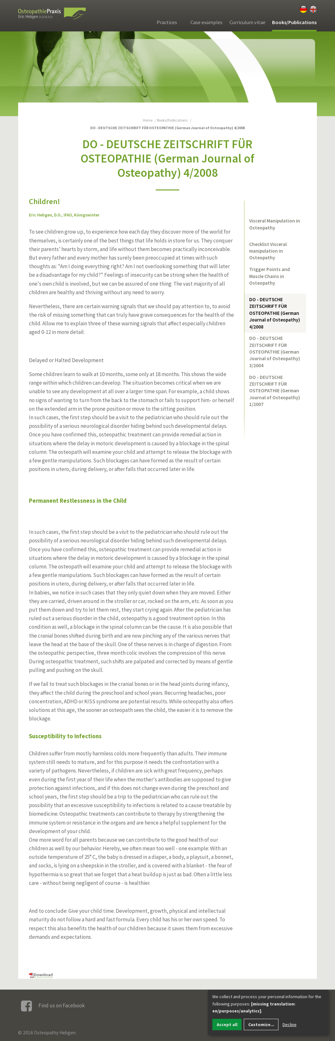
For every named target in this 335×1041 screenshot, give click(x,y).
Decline (290, 1024)
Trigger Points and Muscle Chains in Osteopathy (269, 276)
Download (43, 975)
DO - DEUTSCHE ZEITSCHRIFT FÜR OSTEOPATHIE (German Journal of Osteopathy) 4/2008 (274, 313)
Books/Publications (294, 22)
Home (148, 120)
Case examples (206, 22)
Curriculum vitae (247, 22)
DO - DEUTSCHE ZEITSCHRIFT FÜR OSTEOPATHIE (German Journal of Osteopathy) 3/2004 (274, 351)
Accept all (227, 1024)
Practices (167, 22)
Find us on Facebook (53, 1005)
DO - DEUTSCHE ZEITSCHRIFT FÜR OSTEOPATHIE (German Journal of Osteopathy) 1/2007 (274, 391)
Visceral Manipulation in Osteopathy (274, 224)
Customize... (261, 1024)
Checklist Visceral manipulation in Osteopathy (268, 251)
